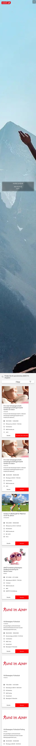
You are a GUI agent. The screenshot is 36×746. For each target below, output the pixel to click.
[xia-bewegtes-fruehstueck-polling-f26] (15, 729)
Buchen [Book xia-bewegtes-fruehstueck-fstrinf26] (22, 651)
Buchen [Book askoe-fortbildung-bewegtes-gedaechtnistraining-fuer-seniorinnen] (22, 597)
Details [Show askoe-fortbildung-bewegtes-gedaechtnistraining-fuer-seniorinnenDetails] (8, 597)
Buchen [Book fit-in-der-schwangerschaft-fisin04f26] (22, 489)
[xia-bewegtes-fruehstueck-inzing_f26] (15, 675)
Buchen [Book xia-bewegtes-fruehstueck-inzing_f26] (22, 705)
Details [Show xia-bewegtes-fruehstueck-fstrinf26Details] (8, 651)
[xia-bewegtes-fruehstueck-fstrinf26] (15, 621)
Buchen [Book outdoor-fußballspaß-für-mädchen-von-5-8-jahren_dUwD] (22, 543)
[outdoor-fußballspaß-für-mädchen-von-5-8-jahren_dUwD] (15, 514)
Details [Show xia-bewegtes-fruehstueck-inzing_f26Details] (8, 705)
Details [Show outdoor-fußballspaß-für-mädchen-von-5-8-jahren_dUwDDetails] (8, 543)
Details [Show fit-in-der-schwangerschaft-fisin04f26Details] (8, 489)
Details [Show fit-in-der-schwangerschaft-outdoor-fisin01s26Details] (8, 435)
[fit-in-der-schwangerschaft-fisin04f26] (15, 461)
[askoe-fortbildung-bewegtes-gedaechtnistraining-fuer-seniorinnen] (15, 569)
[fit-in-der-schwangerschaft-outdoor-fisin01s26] (15, 407)
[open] (34, 2)
